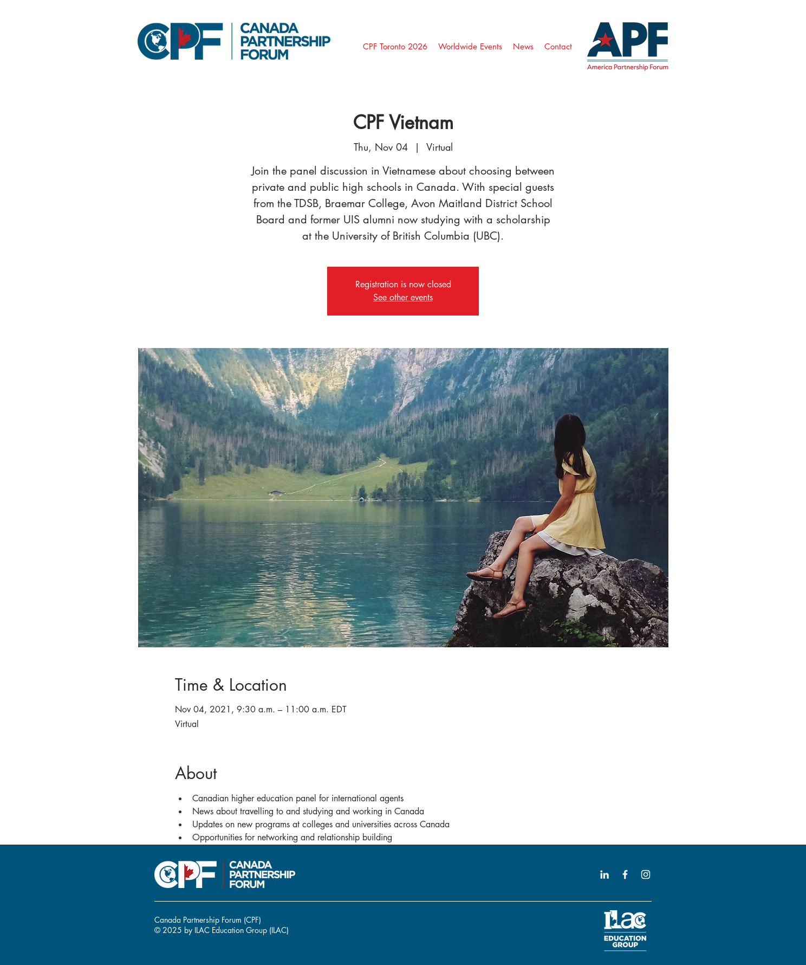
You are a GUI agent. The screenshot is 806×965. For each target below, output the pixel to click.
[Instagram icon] (646, 874)
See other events (403, 297)
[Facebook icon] (625, 874)
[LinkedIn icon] (604, 874)
